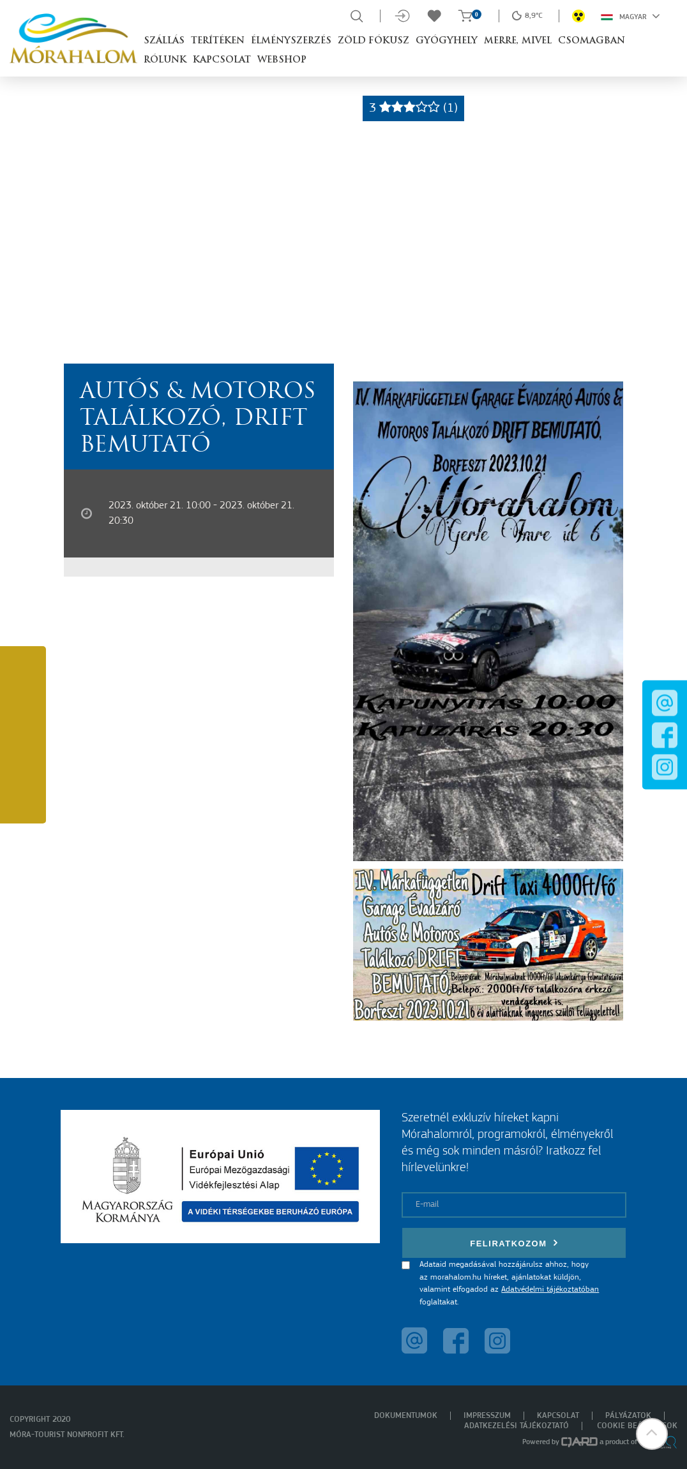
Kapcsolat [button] (222, 60)
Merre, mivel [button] (518, 41)
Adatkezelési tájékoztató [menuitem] (516, 1426)
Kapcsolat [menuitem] (558, 1416)
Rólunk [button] (165, 60)
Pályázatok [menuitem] (628, 1416)
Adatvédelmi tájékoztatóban (550, 1289)
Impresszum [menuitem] (487, 1416)
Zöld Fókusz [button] (373, 41)
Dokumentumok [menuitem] (405, 1416)
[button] (652, 1434)
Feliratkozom (514, 1242)
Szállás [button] (164, 41)
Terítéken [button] (218, 41)
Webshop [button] (281, 60)
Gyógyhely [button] (447, 41)
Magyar (630, 16)
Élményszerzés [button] (291, 41)
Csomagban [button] (591, 41)
